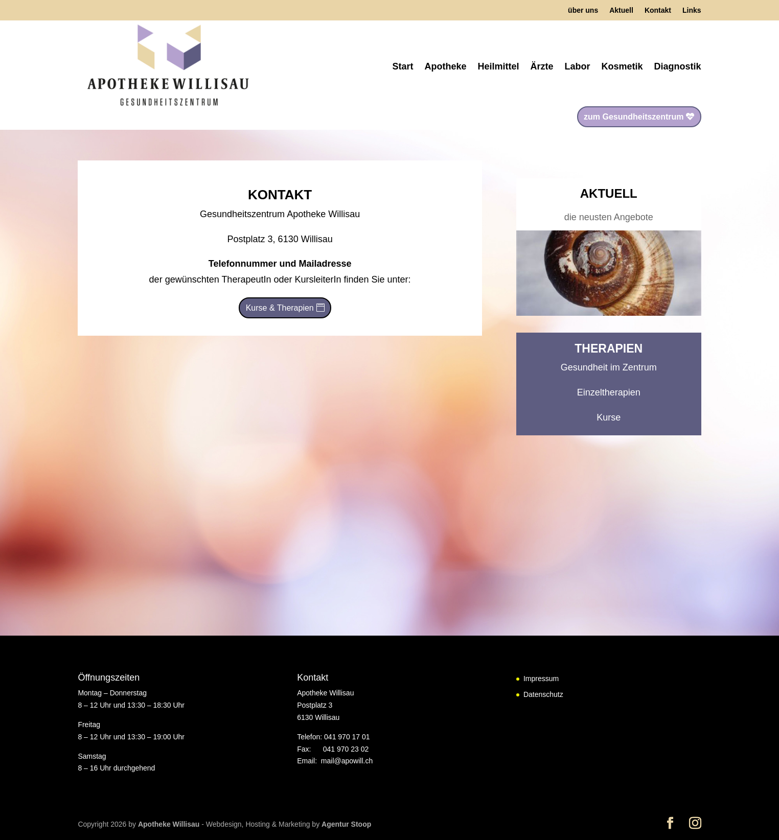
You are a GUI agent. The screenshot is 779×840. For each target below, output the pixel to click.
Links (691, 10)
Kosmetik (622, 66)
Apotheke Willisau (169, 824)
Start (402, 66)
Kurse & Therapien (280, 308)
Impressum (541, 678)
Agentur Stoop (346, 824)
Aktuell (621, 10)
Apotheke (445, 66)
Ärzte (542, 66)
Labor (577, 66)
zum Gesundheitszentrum (634, 116)
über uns (583, 10)
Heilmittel (498, 66)
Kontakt (658, 10)
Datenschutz (543, 694)
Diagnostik (677, 66)
